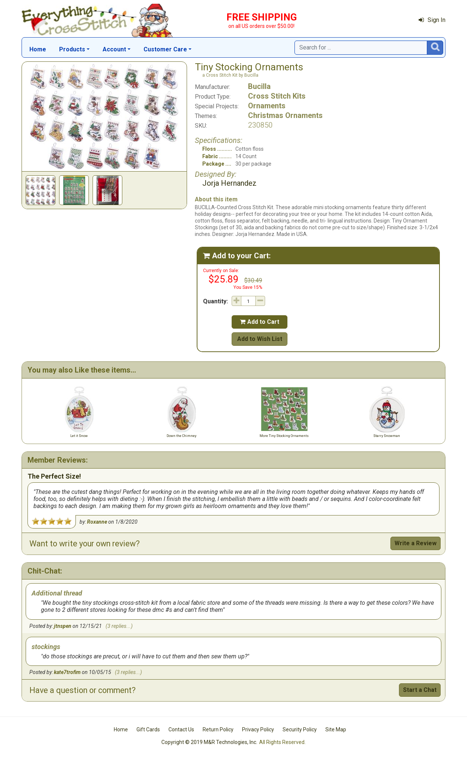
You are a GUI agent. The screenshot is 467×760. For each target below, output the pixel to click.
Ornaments (267, 105)
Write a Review (415, 543)
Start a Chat (420, 689)
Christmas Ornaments (285, 115)
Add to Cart (259, 321)
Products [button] (72, 49)
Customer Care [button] (165, 49)
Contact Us (181, 729)
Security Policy (300, 729)
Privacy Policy (258, 729)
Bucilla (259, 86)
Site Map (335, 729)
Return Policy (218, 729)
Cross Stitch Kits (277, 96)
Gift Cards (148, 729)
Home (37, 49)
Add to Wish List (259, 338)
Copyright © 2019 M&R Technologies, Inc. (209, 742)
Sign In (432, 19)
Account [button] (114, 49)
